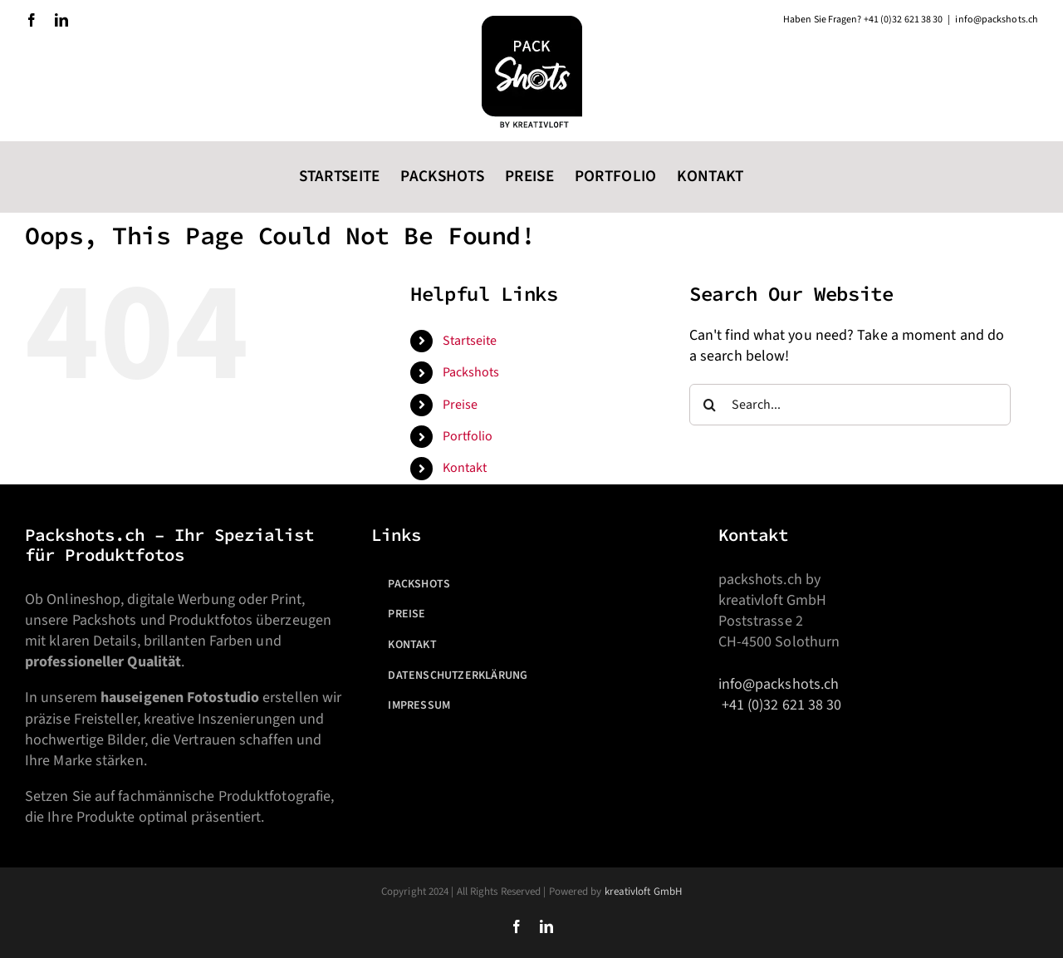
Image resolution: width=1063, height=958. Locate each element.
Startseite (470, 341)
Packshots (471, 372)
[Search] (710, 404)
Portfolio (468, 436)
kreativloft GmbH (643, 891)
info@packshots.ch (779, 684)
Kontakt (465, 468)
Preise (460, 404)
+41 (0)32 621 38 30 (782, 705)
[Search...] (850, 404)
